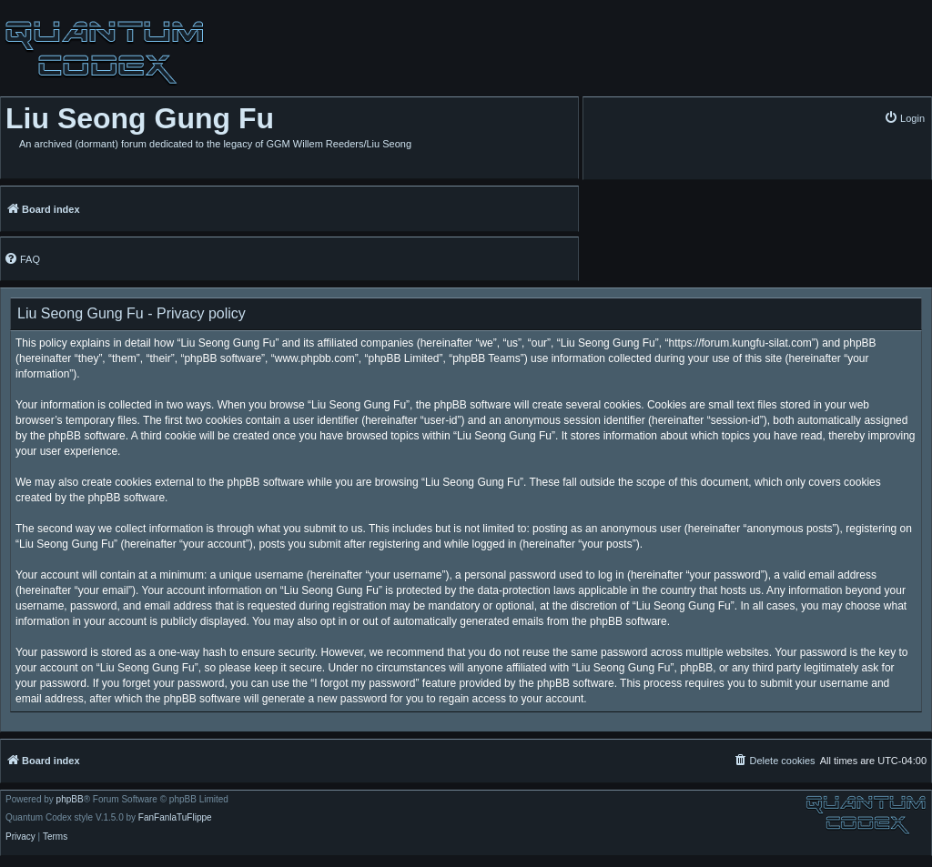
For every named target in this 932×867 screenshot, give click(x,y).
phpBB (70, 799)
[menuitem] (904, 118)
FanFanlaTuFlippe (175, 817)
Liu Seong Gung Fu (139, 118)
